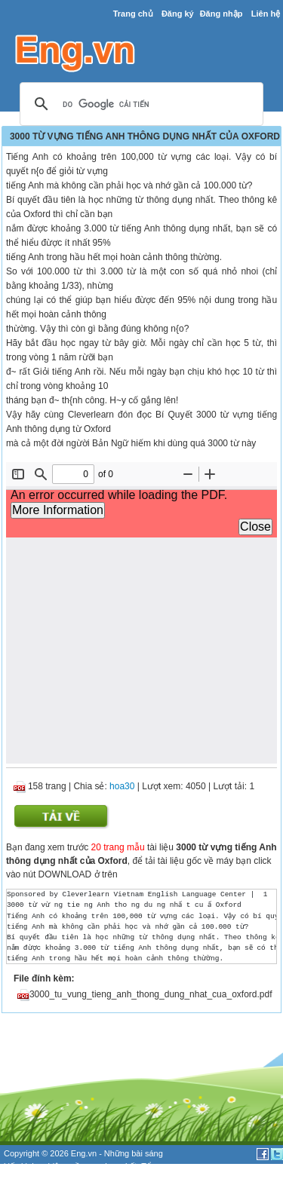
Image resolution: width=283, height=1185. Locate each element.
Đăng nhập (221, 13)
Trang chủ (133, 13)
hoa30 (121, 786)
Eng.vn (84, 1153)
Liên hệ (265, 13)
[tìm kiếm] (139, 105)
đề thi (30, 1178)
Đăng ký (177, 13)
